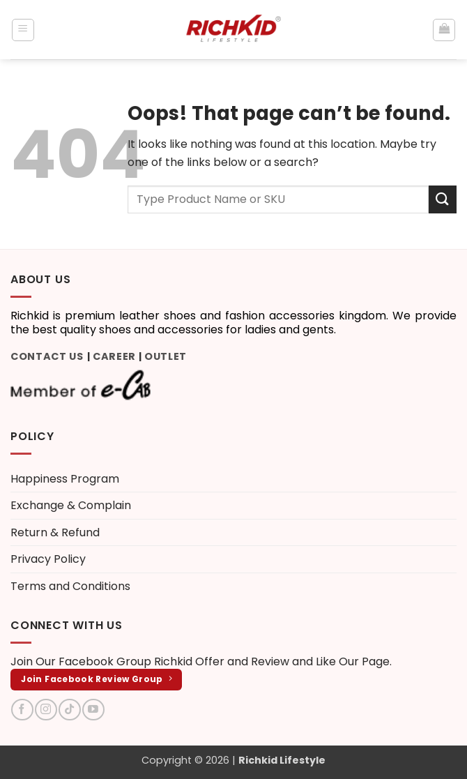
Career (114, 356)
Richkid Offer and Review (221, 661)
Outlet (165, 356)
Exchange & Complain (70, 505)
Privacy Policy (48, 559)
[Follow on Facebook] (22, 709)
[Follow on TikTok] (69, 709)
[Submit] (443, 199)
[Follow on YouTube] (93, 709)
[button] (23, 30)
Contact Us (47, 356)
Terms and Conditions (70, 586)
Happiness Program (64, 479)
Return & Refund (55, 532)
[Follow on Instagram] (45, 709)
